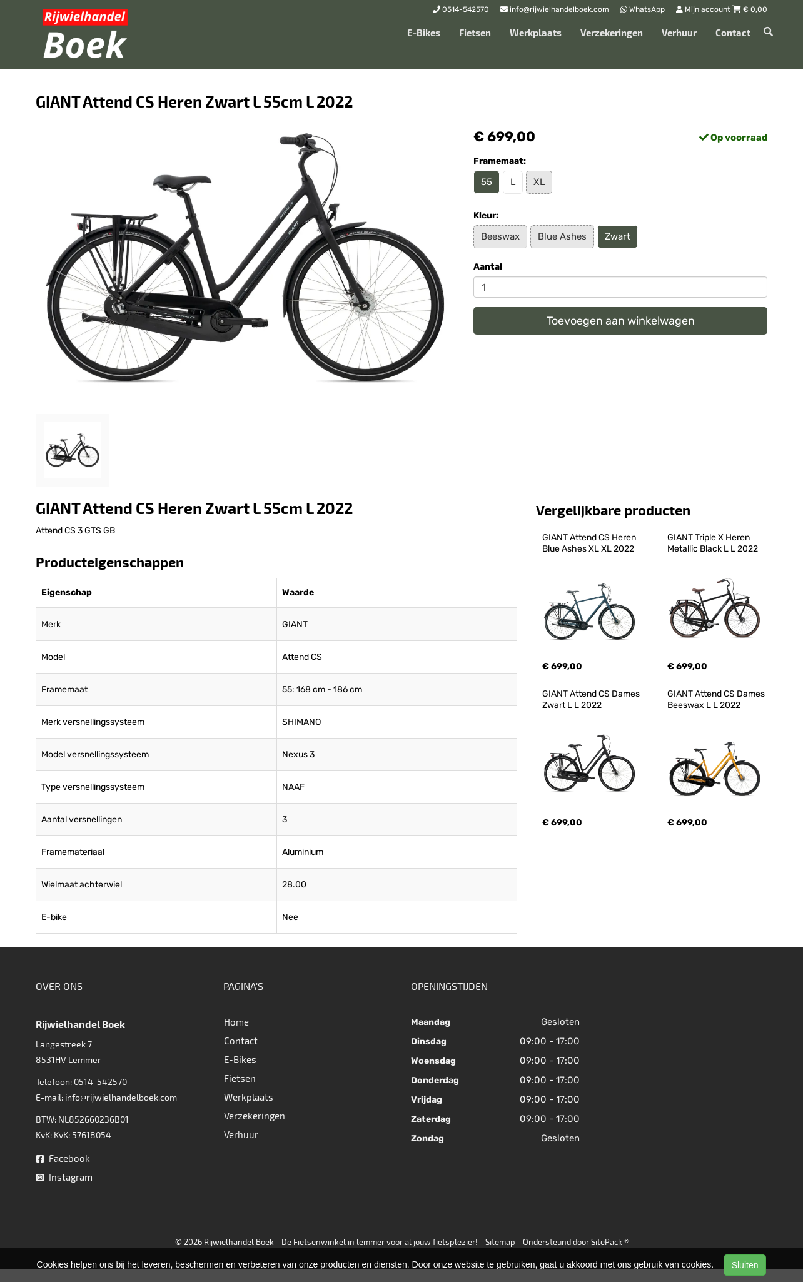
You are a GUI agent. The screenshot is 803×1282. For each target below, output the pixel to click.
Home (236, 1021)
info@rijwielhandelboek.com (121, 1097)
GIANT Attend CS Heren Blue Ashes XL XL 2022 (590, 543)
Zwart (617, 236)
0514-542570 (100, 1081)
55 (486, 182)
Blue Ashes (562, 236)
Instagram (64, 1177)
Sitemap (500, 1242)
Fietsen (475, 32)
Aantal (487, 266)
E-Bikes (423, 32)
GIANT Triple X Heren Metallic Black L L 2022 (712, 543)
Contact (732, 32)
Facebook (63, 1158)
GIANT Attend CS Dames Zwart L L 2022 (592, 699)
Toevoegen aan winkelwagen (621, 321)
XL (539, 182)
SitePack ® (610, 1242)
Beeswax (500, 236)
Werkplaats (536, 32)
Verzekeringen (611, 32)
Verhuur (679, 32)
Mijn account (704, 9)
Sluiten (745, 1265)
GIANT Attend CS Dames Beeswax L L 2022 (717, 699)
